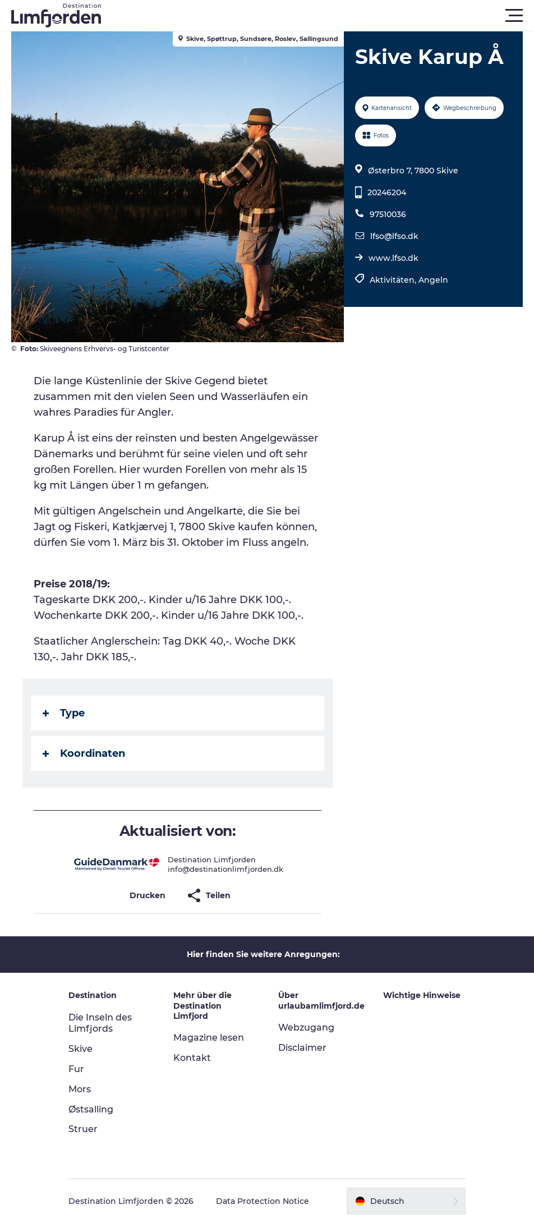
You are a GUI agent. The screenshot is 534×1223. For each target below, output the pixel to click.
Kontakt (192, 1057)
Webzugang (306, 1027)
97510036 (388, 214)
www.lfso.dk (393, 258)
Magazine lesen (208, 1037)
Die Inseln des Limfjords (100, 1023)
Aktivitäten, (394, 280)
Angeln (433, 280)
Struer (83, 1129)
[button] (317, 15)
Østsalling (90, 1109)
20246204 (386, 192)
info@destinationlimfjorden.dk (225, 869)
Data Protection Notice (262, 1201)
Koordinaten (84, 753)
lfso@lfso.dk (394, 236)
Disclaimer (302, 1047)
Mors (79, 1089)
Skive (80, 1048)
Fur (76, 1069)
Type (64, 713)
